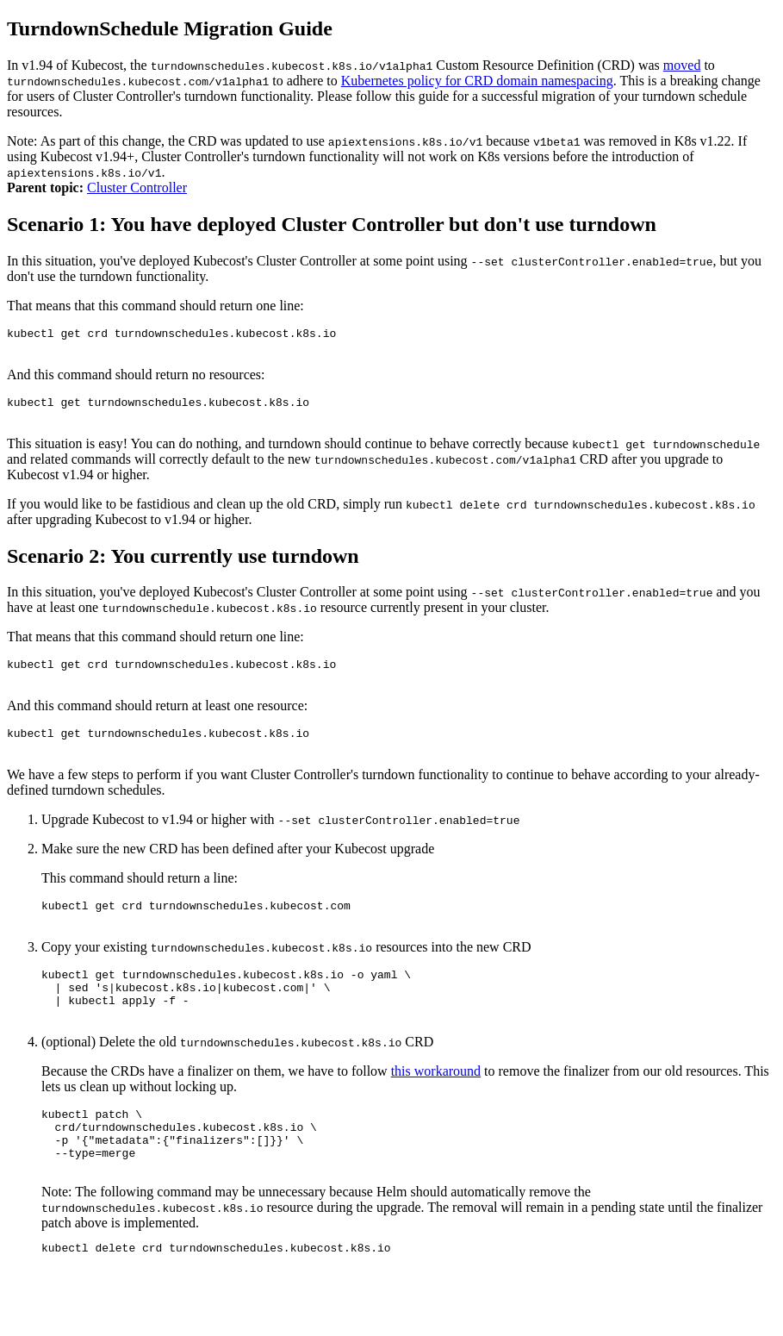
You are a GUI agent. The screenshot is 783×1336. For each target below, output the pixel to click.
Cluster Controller (137, 187)
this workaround (436, 1107)
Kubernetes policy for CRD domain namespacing (477, 80)
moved (682, 65)
